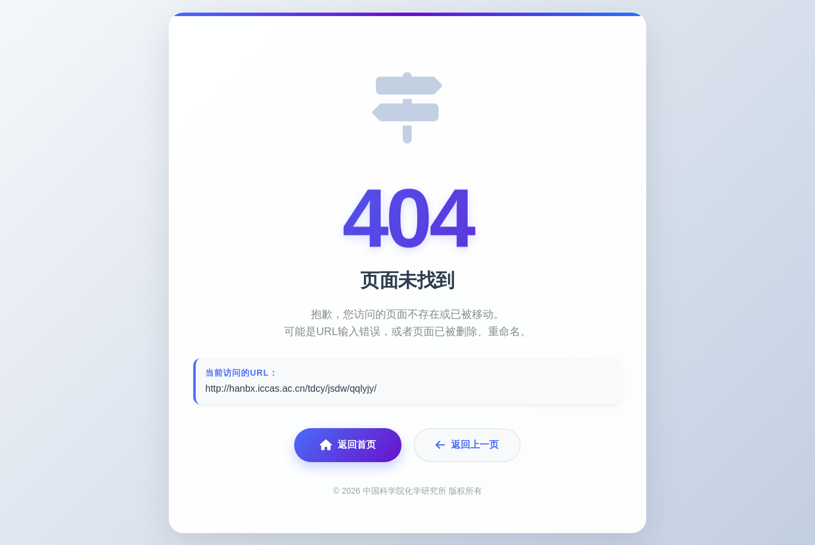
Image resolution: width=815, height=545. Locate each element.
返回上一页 (467, 445)
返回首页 (348, 445)
